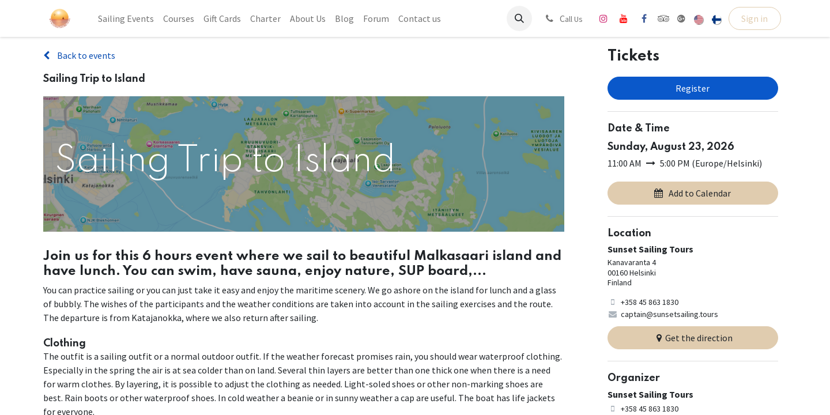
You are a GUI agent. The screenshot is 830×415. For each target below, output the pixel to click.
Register (693, 88)
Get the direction (693, 338)
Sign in (754, 18)
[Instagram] (603, 18)
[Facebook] (644, 18)
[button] (519, 18)
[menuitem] (126, 18)
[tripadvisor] (664, 18)
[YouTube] (623, 18)
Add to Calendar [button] (692, 193)
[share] (681, 18)
